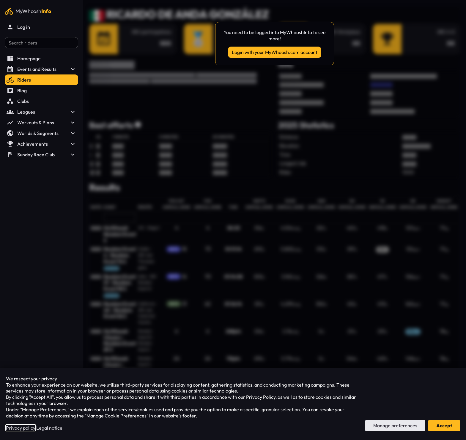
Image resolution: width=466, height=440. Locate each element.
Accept (444, 425)
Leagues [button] (41, 111)
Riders (19, 79)
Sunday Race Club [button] (41, 154)
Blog (17, 90)
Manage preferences (395, 425)
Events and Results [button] (41, 69)
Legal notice (49, 428)
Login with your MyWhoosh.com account (274, 52)
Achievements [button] (41, 143)
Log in (18, 27)
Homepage (24, 58)
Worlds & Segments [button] (41, 133)
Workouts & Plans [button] (41, 122)
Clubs (18, 101)
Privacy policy (20, 428)
